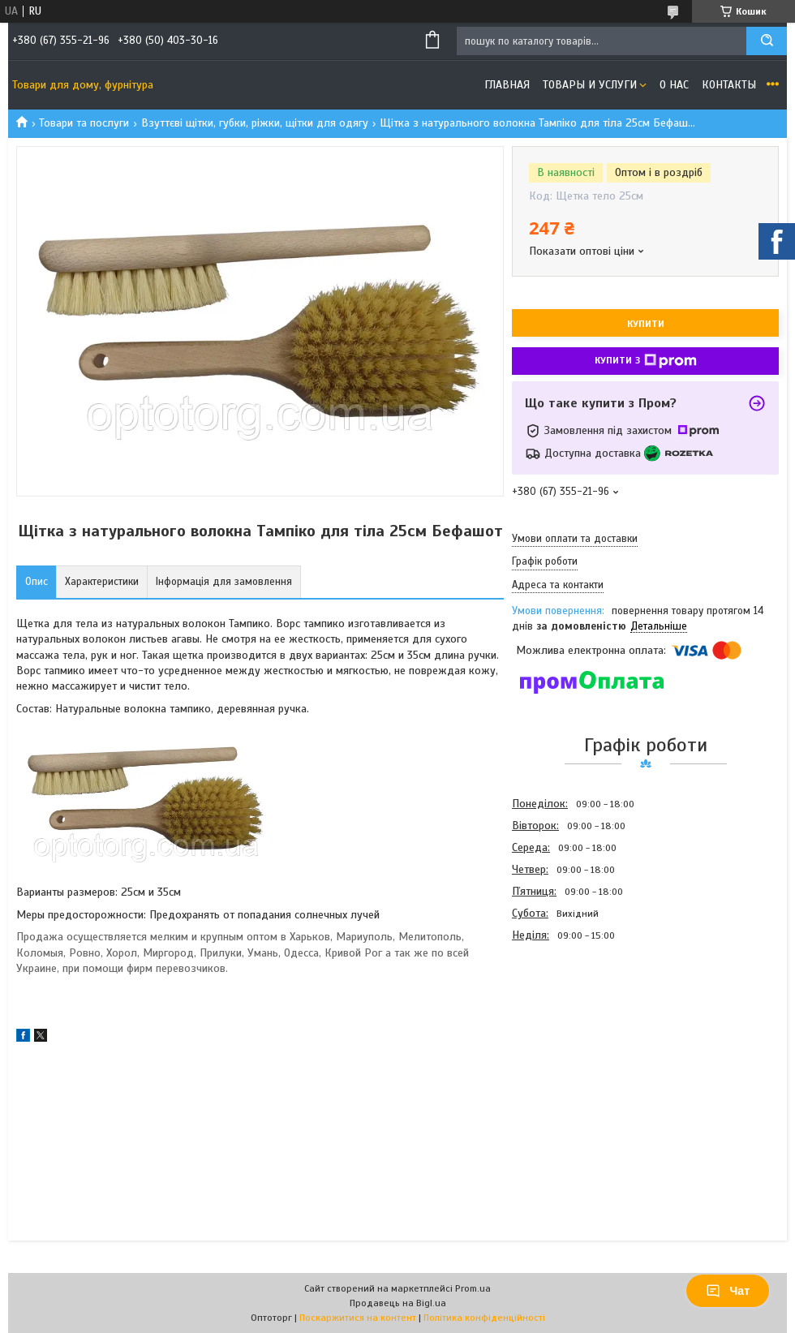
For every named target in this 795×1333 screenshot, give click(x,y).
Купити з (646, 361)
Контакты (729, 85)
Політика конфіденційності (484, 1317)
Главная (507, 85)
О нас (674, 85)
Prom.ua (473, 1288)
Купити (645, 323)
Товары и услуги (590, 85)
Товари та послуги (84, 123)
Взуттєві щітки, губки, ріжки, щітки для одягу (254, 123)
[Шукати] (766, 41)
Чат (728, 1291)
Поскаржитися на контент (357, 1317)
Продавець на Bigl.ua (398, 1303)
